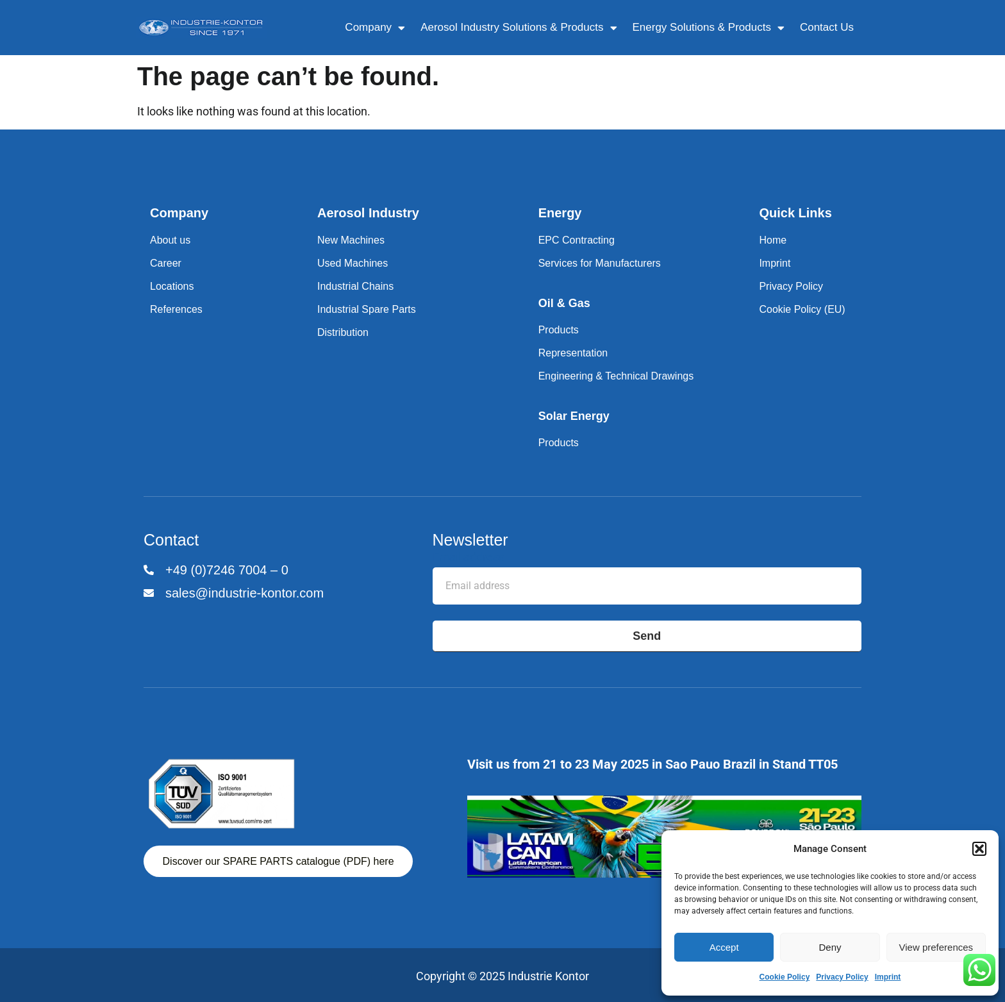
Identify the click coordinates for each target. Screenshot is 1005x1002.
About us (170, 240)
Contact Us (827, 27)
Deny (829, 947)
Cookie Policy (785, 977)
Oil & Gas (564, 303)
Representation (573, 352)
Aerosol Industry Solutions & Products (518, 28)
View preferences (936, 947)
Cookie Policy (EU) (802, 309)
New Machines (351, 240)
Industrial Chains (355, 286)
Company (375, 28)
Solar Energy (574, 416)
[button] (979, 848)
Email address (468, 557)
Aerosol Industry (368, 213)
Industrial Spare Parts (366, 309)
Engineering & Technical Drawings (616, 376)
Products (558, 329)
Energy (560, 213)
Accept (724, 947)
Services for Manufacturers (599, 263)
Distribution (343, 332)
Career (165, 263)
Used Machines (352, 263)
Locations (172, 286)
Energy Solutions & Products (709, 28)
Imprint (888, 977)
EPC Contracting (576, 240)
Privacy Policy (842, 977)
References (176, 309)
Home (772, 240)
